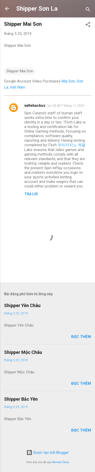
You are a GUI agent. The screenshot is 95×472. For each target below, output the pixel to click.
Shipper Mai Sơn (19, 71)
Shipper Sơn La (37, 8)
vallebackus (34, 105)
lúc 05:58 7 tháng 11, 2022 (65, 106)
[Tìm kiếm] (88, 10)
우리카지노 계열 (71, 145)
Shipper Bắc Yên (21, 399)
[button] (88, 25)
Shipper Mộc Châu (23, 352)
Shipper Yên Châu (22, 305)
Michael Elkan (60, 462)
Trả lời (31, 194)
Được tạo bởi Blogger (47, 452)
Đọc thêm (81, 336)
